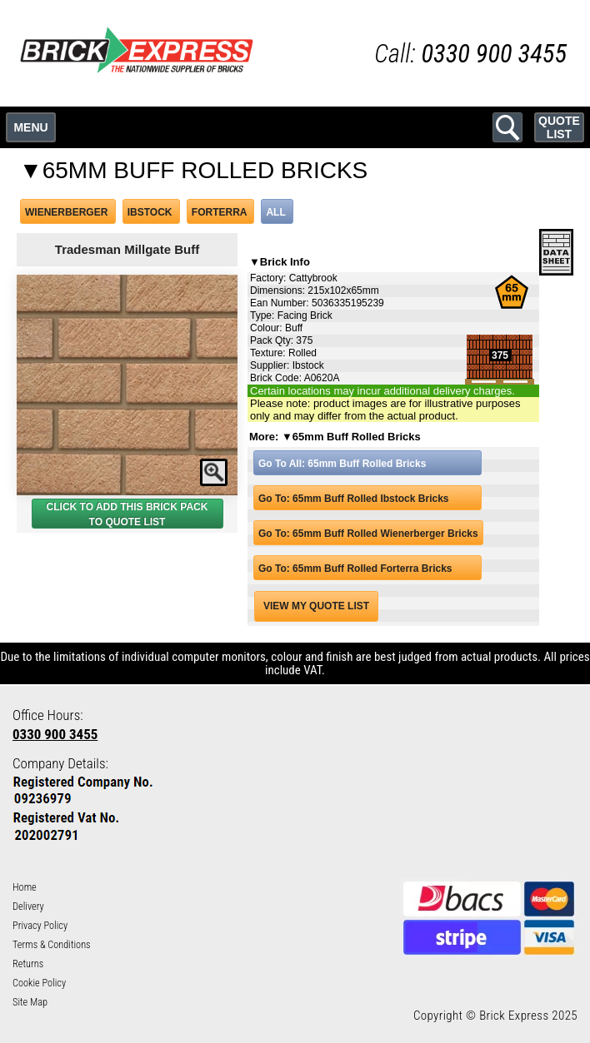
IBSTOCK (150, 212)
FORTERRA (219, 212)
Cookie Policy (39, 983)
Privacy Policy (40, 925)
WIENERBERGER (66, 212)
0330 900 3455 (55, 734)
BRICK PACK (177, 507)
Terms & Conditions (51, 945)
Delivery (28, 906)
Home (24, 887)
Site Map (30, 1002)
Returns (27, 964)
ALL (275, 212)
